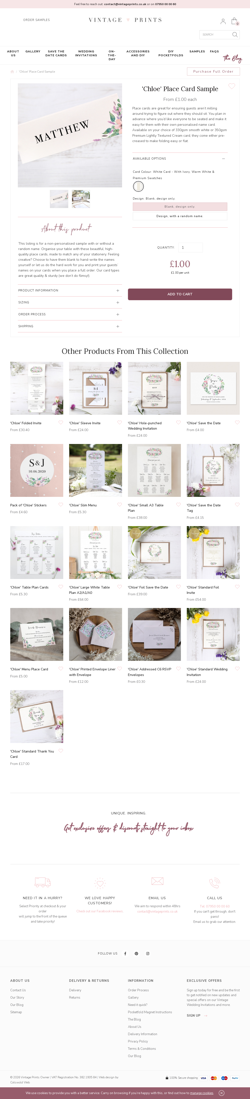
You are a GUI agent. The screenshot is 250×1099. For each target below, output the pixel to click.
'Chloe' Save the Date (204, 423)
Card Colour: (142, 172)
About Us (13, 53)
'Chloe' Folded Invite (26, 423)
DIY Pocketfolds (170, 53)
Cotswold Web (20, 1082)
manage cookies (201, 1093)
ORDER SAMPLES (36, 20)
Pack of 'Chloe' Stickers (28, 505)
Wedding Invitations (86, 53)
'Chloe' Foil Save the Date (148, 587)
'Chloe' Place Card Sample (37, 72)
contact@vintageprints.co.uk (157, 911)
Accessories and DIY (138, 53)
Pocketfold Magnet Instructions (150, 1012)
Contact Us (18, 990)
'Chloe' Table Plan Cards (29, 587)
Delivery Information (142, 1034)
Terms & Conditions (142, 1049)
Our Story (17, 997)
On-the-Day (112, 55)
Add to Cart (180, 294)
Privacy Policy (138, 1041)
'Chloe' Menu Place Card (29, 669)
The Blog (233, 59)
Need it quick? (137, 1005)
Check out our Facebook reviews (99, 911)
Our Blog (16, 1005)
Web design (107, 1077)
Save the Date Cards (56, 53)
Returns (74, 997)
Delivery (75, 990)
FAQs (214, 51)
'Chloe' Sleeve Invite (85, 423)
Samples (197, 51)
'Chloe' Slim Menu (83, 505)
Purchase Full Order (213, 71)
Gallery (32, 51)
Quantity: (166, 248)
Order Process (138, 990)
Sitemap (16, 1012)
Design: (139, 199)
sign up (198, 1015)
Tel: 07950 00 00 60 (215, 906)
